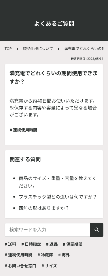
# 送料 (10, 244)
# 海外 (64, 255)
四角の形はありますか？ (44, 207)
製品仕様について (38, 48)
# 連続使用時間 (23, 130)
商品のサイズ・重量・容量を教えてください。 (58, 182)
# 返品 (52, 244)
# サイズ (49, 265)
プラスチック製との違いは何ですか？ (58, 196)
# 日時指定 (31, 244)
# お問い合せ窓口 (20, 265)
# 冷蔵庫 (45, 255)
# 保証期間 (72, 244)
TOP (8, 48)
